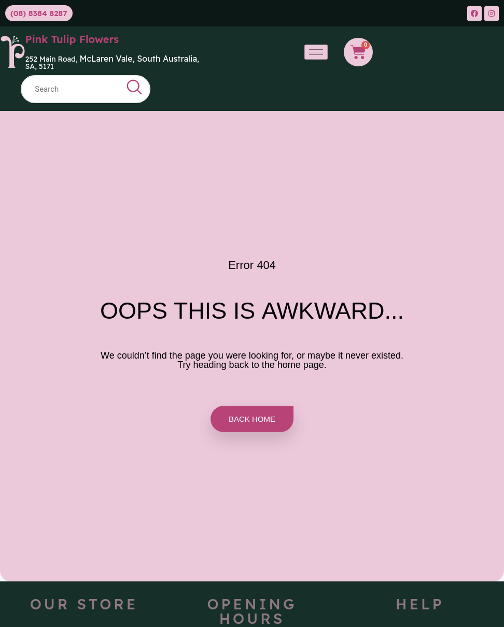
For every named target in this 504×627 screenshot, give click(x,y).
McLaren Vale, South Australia (139, 58)
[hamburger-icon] (316, 52)
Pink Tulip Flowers (72, 39)
